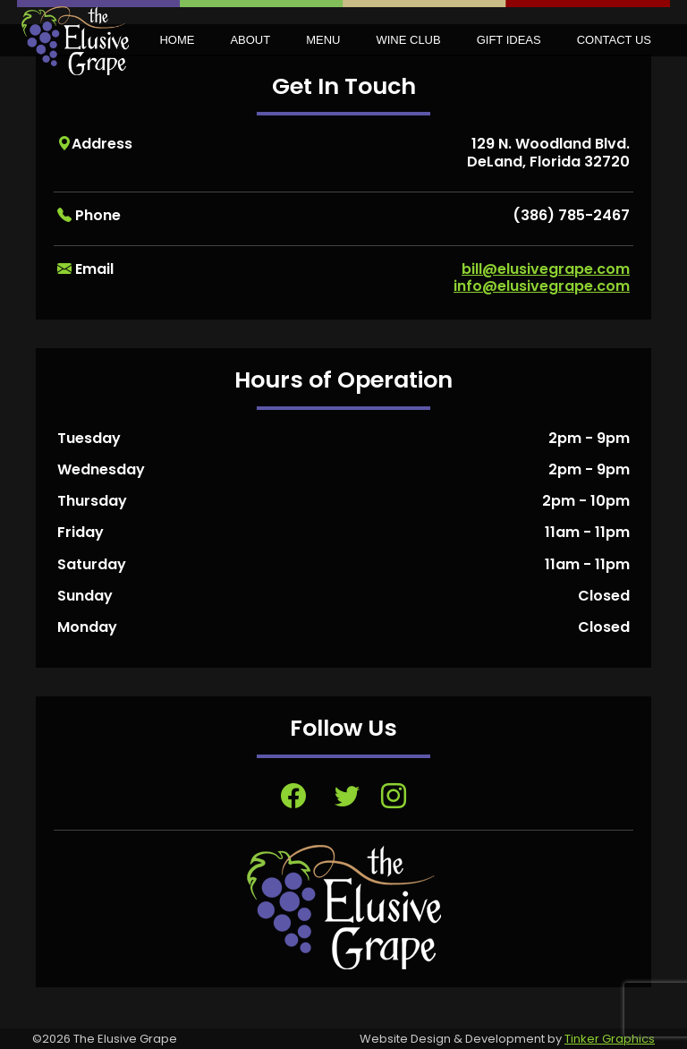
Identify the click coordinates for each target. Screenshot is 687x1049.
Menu (323, 40)
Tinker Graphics (609, 1038)
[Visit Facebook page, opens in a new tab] (293, 796)
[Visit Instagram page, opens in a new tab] (393, 796)
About (250, 40)
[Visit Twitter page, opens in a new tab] (347, 796)
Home (176, 40)
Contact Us (614, 40)
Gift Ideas (509, 40)
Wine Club (408, 40)
